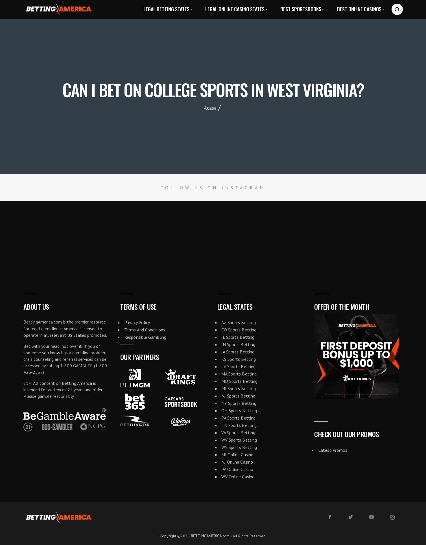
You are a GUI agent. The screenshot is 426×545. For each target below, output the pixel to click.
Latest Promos (332, 450)
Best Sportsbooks (300, 9)
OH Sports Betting (239, 410)
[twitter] (350, 517)
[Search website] (397, 9)
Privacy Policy (137, 322)
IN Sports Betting (238, 344)
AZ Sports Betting (238, 322)
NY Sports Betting (239, 403)
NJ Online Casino (237, 462)
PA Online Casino (237, 469)
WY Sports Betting (239, 447)
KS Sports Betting (238, 359)
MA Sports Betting (239, 374)
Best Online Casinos (359, 9)
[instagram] (392, 517)
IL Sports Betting (238, 337)
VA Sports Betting (238, 432)
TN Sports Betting (239, 425)
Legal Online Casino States (235, 9)
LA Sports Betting (238, 366)
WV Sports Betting (239, 440)
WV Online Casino (238, 476)
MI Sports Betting (238, 388)
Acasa (210, 108)
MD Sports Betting (239, 381)
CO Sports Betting (239, 330)
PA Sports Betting (238, 418)
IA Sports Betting (238, 352)
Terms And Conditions (144, 330)
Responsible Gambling (145, 337)
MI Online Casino (237, 454)
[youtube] (371, 517)
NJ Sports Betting (238, 396)
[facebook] (329, 517)
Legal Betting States (166, 9)
